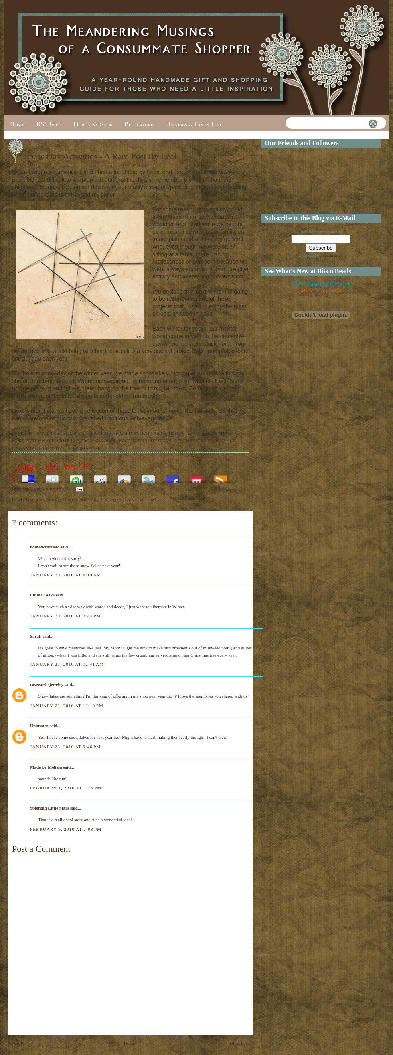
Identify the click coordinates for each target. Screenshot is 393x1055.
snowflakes (156, 499)
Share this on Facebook (172, 477)
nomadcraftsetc (44, 546)
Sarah (35, 636)
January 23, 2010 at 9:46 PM (65, 746)
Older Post (239, 1043)
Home (17, 124)
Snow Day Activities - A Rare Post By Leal (100, 156)
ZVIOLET (105, 441)
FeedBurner (332, 255)
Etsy (320, 291)
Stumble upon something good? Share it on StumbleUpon (76, 477)
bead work (35, 499)
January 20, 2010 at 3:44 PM (65, 615)
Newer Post (18, 1043)
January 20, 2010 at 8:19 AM (65, 574)
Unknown (39, 725)
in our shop (161, 411)
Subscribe (221, 477)
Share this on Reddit (100, 477)
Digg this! (52, 477)
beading (54, 499)
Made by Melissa (46, 767)
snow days (134, 499)
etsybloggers (111, 499)
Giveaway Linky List (195, 124)
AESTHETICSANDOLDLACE (205, 441)
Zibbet (334, 291)
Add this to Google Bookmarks (124, 477)
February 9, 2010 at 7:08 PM (65, 829)
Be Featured (140, 124)
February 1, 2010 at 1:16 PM (65, 787)
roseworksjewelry (46, 684)
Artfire (307, 291)
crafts (93, 499)
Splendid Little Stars (49, 807)
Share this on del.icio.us (28, 477)
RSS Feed (49, 124)
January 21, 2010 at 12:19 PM (66, 705)
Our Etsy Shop (93, 124)
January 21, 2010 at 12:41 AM (67, 664)
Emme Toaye (42, 594)
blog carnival (74, 499)
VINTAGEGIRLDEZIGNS (144, 441)
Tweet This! (148, 477)
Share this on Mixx (196, 477)
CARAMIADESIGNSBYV (38, 448)
